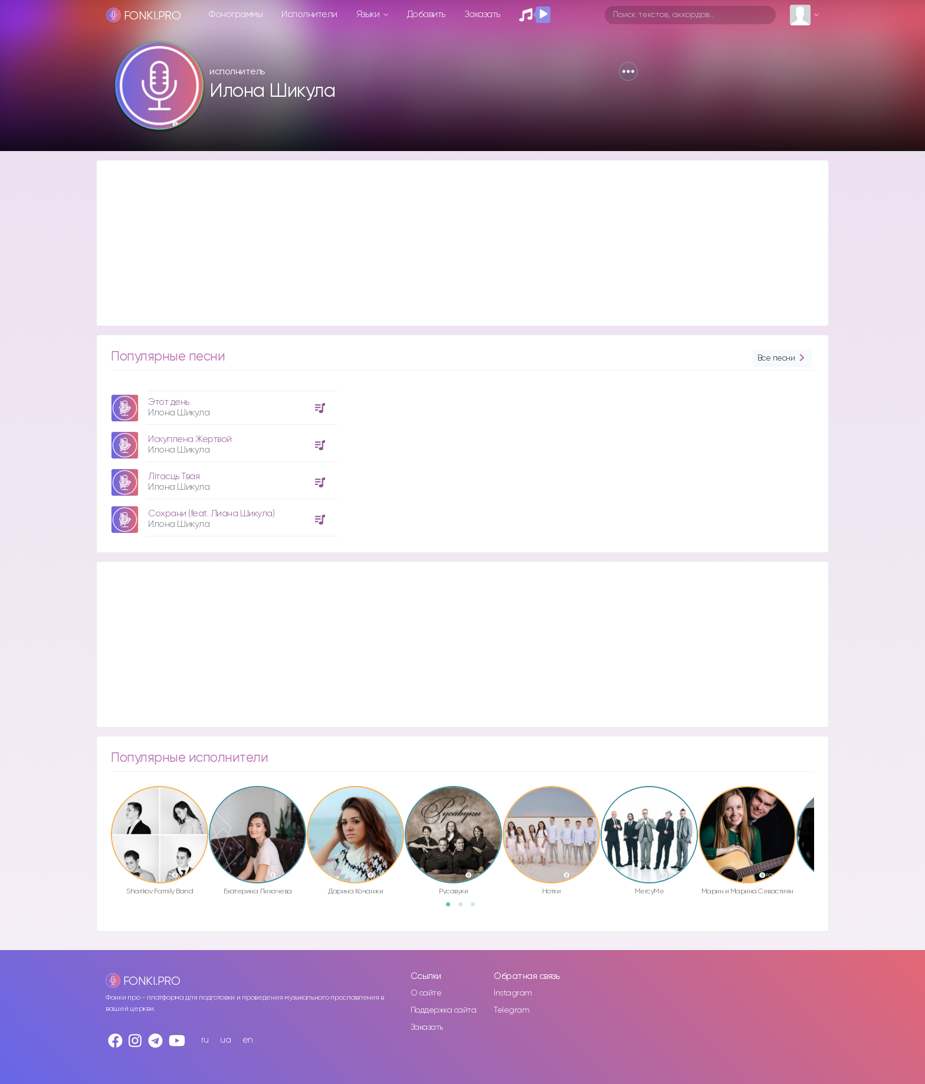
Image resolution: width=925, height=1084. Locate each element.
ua (225, 1040)
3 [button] (477, 908)
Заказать (482, 14)
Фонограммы (236, 14)
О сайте (426, 993)
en (247, 1040)
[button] (628, 71)
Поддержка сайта (444, 1010)
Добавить (426, 14)
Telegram (511, 1010)
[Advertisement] (451, 243)
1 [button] (452, 908)
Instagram (513, 993)
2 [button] (464, 908)
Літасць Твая (173, 476)
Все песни (782, 358)
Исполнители (309, 14)
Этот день (168, 402)
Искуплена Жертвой (190, 439)
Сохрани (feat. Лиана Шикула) (211, 513)
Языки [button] (369, 14)
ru (205, 1040)
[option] (222, 459)
